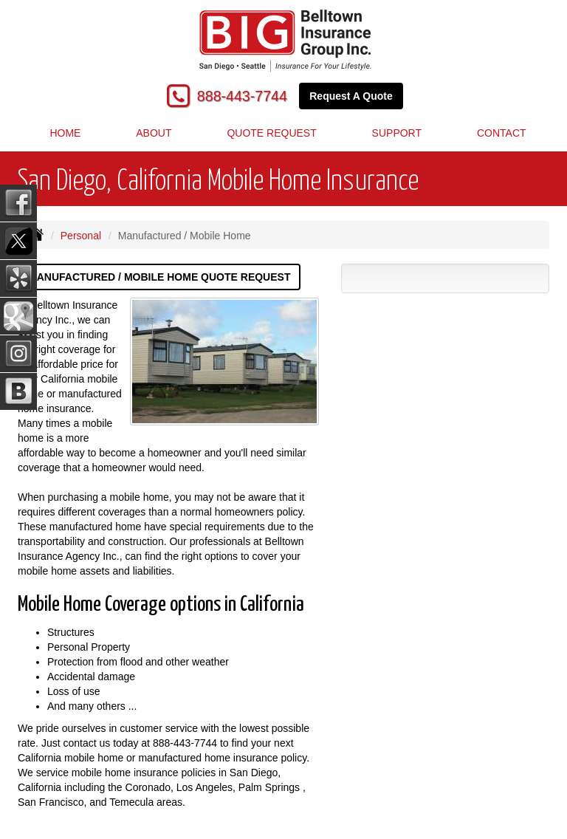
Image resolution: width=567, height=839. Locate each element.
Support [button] (397, 133)
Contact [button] (501, 133)
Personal (81, 236)
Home (64, 133)
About (153, 133)
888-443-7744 (242, 96)
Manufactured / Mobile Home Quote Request (159, 277)
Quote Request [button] (271, 133)
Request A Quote (351, 96)
